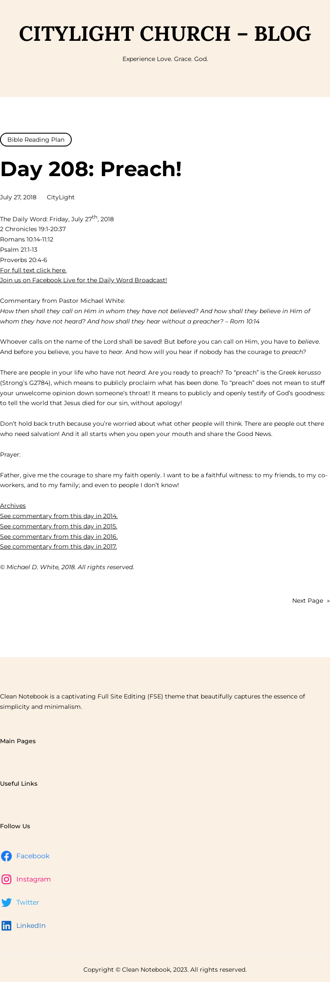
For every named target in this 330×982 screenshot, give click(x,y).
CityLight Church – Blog (165, 33)
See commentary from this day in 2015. (58, 526)
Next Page (311, 601)
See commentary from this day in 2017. (58, 546)
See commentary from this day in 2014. (59, 516)
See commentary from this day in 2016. (59, 536)
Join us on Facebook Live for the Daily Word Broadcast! (83, 280)
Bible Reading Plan (35, 139)
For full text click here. (33, 270)
